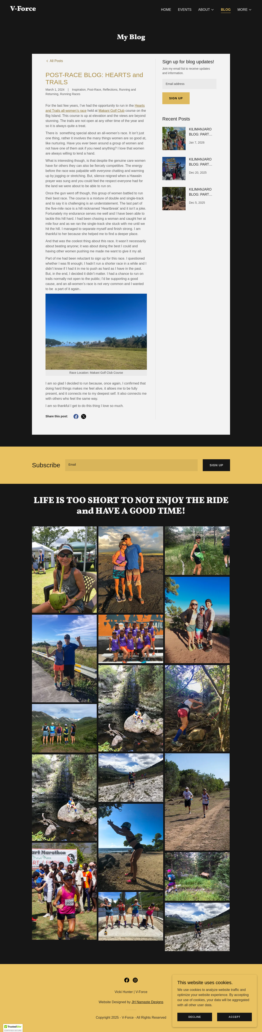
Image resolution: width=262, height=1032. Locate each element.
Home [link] (166, 9)
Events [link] (185, 9)
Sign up (176, 98)
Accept (234, 1016)
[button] (206, 9)
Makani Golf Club (112, 110)
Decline (194, 1016)
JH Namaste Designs (147, 1002)
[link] (23, 9)
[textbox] (189, 84)
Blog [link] (226, 9)
